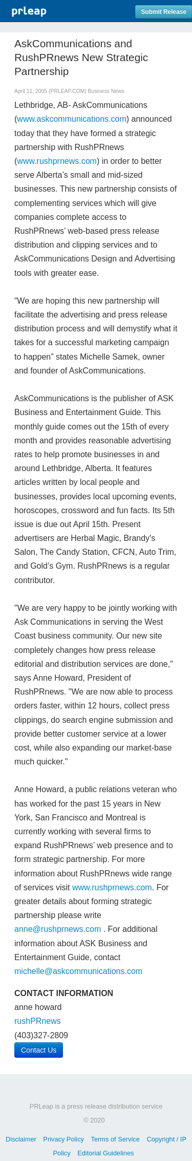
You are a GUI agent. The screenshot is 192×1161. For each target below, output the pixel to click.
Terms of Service (115, 1139)
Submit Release (163, 11)
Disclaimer (21, 1139)
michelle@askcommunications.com (78, 971)
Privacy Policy (63, 1139)
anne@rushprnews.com (57, 929)
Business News (106, 91)
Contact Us (38, 1050)
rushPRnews (37, 1021)
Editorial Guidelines (105, 1153)
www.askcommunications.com (71, 119)
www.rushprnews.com (57, 161)
